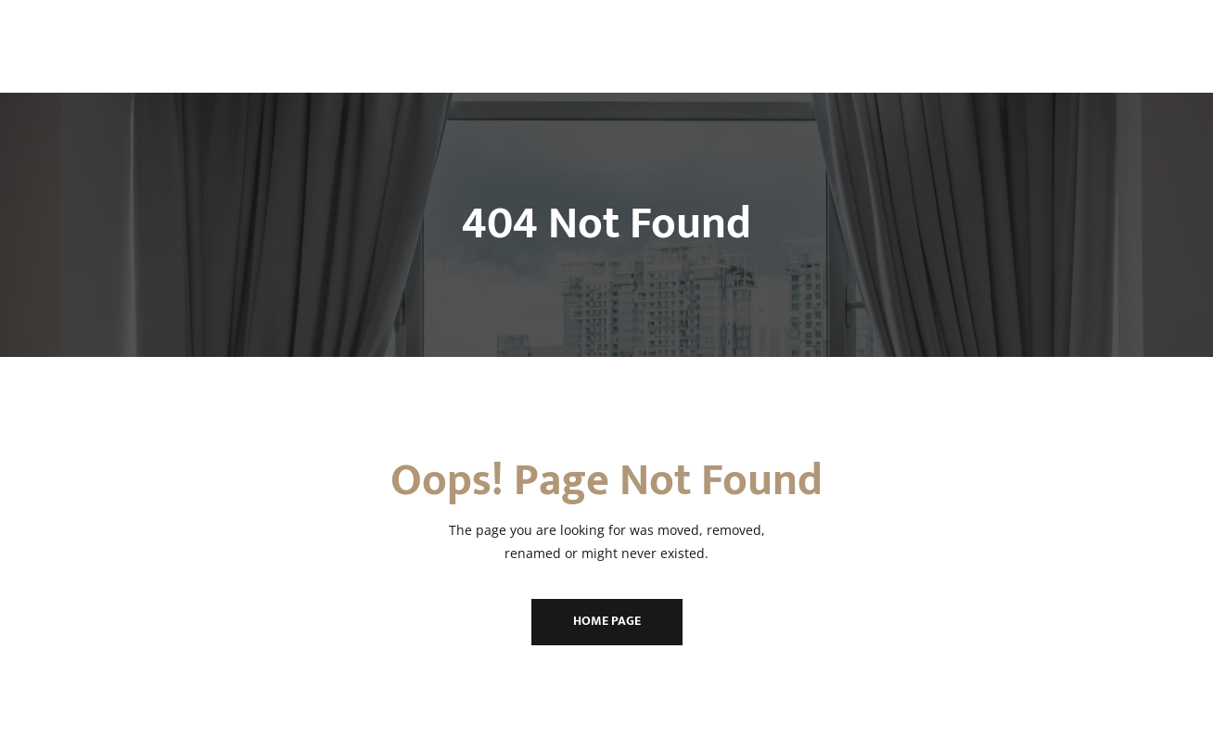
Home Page (607, 620)
